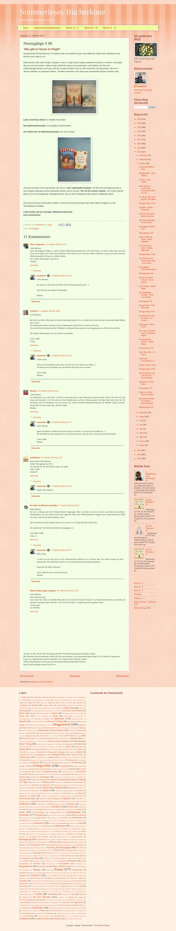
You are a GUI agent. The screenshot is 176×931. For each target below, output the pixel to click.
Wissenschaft (54, 911)
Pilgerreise (36, 861)
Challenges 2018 (56, 733)
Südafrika (22, 889)
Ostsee (36, 858)
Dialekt (56, 738)
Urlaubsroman (66, 902)
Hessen (68, 785)
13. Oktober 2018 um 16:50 (61, 276)
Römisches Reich (78, 873)
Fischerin (33, 760)
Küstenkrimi (77, 818)
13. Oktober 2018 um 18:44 (49, 311)
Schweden (23, 881)
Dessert (36, 738)
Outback (45, 858)
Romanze (32, 873)
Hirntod (21, 788)
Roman (58, 869)
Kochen (71, 807)
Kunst (69, 815)
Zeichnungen (49, 913)
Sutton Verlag (72, 886)
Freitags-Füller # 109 (147, 203)
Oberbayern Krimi (77, 853)
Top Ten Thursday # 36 (150, 528)
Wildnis (34, 910)
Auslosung (23, 711)
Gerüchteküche (53, 774)
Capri (37, 733)
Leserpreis (52, 823)
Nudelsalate (65, 853)
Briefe (23, 730)
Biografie (22, 721)
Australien (35, 710)
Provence (36, 864)
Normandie (80, 850)
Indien (29, 793)
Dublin (60, 744)
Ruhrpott (48, 873)
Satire (71, 876)
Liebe (80, 823)
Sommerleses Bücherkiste (62, 11)
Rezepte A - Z (139, 598)
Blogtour (25, 728)
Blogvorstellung (35, 728)
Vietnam (60, 905)
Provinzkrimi (50, 864)
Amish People (48, 705)
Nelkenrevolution (38, 847)
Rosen (40, 873)
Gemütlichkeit (41, 774)
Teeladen (34, 891)
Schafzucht (80, 875)
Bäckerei (21, 733)
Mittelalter (45, 837)
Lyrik (56, 831)
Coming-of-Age (30, 736)
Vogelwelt (69, 905)
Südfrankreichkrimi (34, 889)
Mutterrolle (67, 839)
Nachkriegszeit (34, 845)
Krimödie (39, 815)
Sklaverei (35, 883)
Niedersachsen (23, 850)
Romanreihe (77, 870)
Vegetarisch (77, 902)
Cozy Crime (52, 736)
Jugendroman (35, 801)
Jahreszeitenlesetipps (27, 798)
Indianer (21, 793)
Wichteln (76, 908)
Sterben (49, 886)
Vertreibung (50, 905)
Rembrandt (82, 866)
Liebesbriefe (35, 826)
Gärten (37, 782)
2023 (139, 131)
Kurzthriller (64, 818)
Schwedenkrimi (36, 881)
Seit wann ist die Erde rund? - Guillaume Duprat (147, 333)
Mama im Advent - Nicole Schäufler (146, 393)
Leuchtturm (71, 823)
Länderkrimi (64, 831)
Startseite (75, 676)
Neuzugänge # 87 (145, 388)
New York (79, 848)
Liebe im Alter (23, 826)
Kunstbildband (81, 815)
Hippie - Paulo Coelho (147, 365)
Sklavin (43, 883)
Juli (141, 421)
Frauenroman (77, 763)
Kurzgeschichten (40, 818)
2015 (139, 458)
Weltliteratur (59, 908)
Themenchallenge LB (25, 894)
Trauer (80, 897)
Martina (33, 391)
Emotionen (79, 747)
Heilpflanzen (46, 785)
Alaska (56, 700)
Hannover (79, 782)
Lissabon (31, 829)
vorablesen (24, 918)
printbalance (35, 458)
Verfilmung (22, 905)
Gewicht (80, 774)
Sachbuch (35, 875)
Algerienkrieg (65, 700)
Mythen (33, 842)
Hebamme (35, 785)
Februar (142, 441)
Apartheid (31, 708)
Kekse (82, 801)
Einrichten (42, 747)
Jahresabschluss (66, 796)
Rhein (48, 870)
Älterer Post (122, 676)
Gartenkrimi (42, 769)
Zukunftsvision (61, 913)
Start (25, 27)
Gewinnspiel (45, 777)
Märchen (53, 842)
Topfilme (61, 897)
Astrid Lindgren (56, 708)
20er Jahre (34, 697)
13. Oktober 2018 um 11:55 (56, 244)
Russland (57, 873)
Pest (20, 861)
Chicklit (66, 733)
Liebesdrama (46, 826)
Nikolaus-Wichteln (44, 850)
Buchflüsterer (58, 730)
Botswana (57, 728)
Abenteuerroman (47, 697)
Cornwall (42, 736)
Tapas (82, 889)
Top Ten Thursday (42, 897)
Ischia (72, 793)
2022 (139, 136)
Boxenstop (65, 728)
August (142, 417)
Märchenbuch (65, 842)
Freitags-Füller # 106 (147, 369)
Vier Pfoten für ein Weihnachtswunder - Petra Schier (147, 260)
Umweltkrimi (69, 900)
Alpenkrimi (51, 703)
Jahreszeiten (79, 796)
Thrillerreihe (52, 894)
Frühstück (76, 766)
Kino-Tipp (61, 804)
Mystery (75, 839)
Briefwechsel (32, 730)
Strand (56, 886)
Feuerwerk (74, 757)
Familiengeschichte (58, 755)
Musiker (46, 839)
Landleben (22, 820)
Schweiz (47, 881)
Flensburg (42, 760)
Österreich (57, 919)
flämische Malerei (43, 916)
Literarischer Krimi (44, 829)
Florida (49, 760)
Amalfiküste (23, 705)
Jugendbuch (66, 798)
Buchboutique (44, 730)
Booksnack (47, 728)
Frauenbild (55, 763)
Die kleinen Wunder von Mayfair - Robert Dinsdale (146, 401)
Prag (81, 861)
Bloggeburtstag (71, 721)
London (74, 829)
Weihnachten (38, 907)
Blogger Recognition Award (41, 725)
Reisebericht (41, 866)
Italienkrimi (53, 796)
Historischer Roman (52, 787)
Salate (55, 876)
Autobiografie (67, 711)
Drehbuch (41, 741)
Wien (84, 908)
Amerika (34, 705)
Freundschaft (64, 766)
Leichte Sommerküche (59, 820)
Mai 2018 (36, 834)
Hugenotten (35, 790)
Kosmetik (22, 809)
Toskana (71, 897)
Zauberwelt (38, 913)
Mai (141, 429)
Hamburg (46, 782)
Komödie (81, 807)
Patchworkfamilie (69, 858)
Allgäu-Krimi (32, 703)
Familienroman (25, 757)
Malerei (62, 834)
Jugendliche (79, 798)
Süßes (67, 889)
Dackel (76, 736)
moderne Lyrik (78, 916)
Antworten (34, 265)
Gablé (23, 769)
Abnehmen (70, 697)
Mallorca (71, 834)
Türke (53, 900)
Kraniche (31, 809)
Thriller (38, 894)
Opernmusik (53, 855)
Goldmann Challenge (57, 780)
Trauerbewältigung (25, 900)
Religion (74, 866)
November (143, 159)
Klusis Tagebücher (37, 244)
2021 (139, 140)
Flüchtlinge (70, 760)
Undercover (80, 900)
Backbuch (78, 711)
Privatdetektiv (24, 864)
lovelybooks (57, 916)
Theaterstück (79, 891)
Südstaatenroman (57, 889)
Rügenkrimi (23, 876)
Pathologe (81, 858)
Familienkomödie (77, 755)
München (22, 845)
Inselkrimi (56, 793)
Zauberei (29, 913)
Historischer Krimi (33, 788)
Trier (46, 900)
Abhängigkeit (60, 697)
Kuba (55, 815)
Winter (42, 910)
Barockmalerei (44, 713)
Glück (33, 780)
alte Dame (72, 913)
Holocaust (80, 788)
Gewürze (57, 777)
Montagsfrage (25, 839)
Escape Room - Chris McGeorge (147, 306)
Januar (142, 445)
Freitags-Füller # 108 (147, 254)
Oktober (142, 163)
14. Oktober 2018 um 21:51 (51, 458)
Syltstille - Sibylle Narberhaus (146, 208)
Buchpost (71, 730)
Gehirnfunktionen (67, 771)
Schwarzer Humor (76, 878)
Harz (27, 785)
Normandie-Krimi (24, 853)
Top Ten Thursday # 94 (150, 552)
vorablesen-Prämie (42, 919)
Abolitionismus (81, 697)
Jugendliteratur (23, 801)
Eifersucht (32, 747)
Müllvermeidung (78, 842)
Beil (36, 716)
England (22, 749)
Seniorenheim (78, 881)
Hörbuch (80, 791)
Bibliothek (37, 719)
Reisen (64, 866)
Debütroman (27, 738)
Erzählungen (60, 752)
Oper (44, 855)
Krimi (22, 812)
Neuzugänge (34, 229)
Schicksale (22, 878)
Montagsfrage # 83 (146, 348)
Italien (33, 796)
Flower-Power (58, 760)
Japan (42, 799)
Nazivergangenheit (25, 847)
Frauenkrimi (65, 763)
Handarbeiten (68, 782)
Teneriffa (55, 891)
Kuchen (62, 815)
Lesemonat (38, 823)
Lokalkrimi (65, 829)
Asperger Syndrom (42, 708)
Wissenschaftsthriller (69, 910)
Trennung (38, 900)
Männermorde (42, 842)
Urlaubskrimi (43, 902)
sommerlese (41, 276)
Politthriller (63, 861)
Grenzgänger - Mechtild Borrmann (147, 268)
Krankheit (40, 809)
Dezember (143, 155)
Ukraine (59, 900)
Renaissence (25, 870)
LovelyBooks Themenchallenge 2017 (39, 831)
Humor (45, 790)
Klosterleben (45, 807)
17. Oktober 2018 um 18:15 (68, 505)
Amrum (59, 705)
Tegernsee (45, 891)
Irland (65, 793)
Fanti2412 (34, 311)
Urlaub (33, 902)
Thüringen (65, 894)
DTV (68, 736)
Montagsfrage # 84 (146, 273)
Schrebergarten (61, 878)
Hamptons (57, 782)
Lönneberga (75, 831)
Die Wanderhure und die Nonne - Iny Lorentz (147, 318)
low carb (68, 916)
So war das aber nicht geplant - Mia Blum (147, 198)
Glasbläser (80, 777)
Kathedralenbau (65, 801)
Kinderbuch (24, 804)
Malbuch (54, 834)
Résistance (66, 873)
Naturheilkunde (67, 845)
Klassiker (71, 804)
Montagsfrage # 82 (146, 407)
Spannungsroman (76, 883)
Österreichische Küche (72, 919)
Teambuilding (23, 891)
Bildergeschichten (77, 719)
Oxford (53, 858)
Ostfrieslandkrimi (25, 858)
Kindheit (51, 804)
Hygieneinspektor (68, 790)
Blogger (81, 721)
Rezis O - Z (109, 27)
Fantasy (51, 757)
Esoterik (70, 752)
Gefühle (37, 771)
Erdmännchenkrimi (57, 749)
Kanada (46, 801)
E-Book (79, 744)
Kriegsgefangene (68, 809)
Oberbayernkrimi (24, 855)
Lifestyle (21, 829)
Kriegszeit (79, 809)
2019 (139, 148)
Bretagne (83, 728)
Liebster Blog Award (77, 826)
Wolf (21, 913)
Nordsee (56, 850)
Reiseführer (53, 866)
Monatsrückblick (77, 837)
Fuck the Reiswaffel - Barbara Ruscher (147, 215)
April (141, 433)
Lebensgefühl (34, 820)
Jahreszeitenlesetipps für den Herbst (147, 221)
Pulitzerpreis (79, 864)
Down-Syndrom (30, 741)
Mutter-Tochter (56, 839)
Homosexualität (24, 790)
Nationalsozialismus (52, 845)
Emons (67, 747)
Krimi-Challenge (38, 812)
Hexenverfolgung (78, 785)
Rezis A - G (72, 27)
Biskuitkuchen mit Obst (37, 721)
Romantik (22, 873)
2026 (139, 119)
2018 (139, 152)
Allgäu (21, 703)
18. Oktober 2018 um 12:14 (67, 591)
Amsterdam (69, 705)
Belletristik (45, 716)
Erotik (21, 752)
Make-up (45, 834)
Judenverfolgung (53, 799)
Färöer (84, 766)
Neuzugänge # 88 (145, 301)
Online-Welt (36, 855)
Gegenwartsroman (50, 772)
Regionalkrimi (25, 866)
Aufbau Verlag (69, 708)
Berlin (55, 716)
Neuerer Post (27, 676)
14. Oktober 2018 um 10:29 (48, 391)
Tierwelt (25, 897)
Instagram (138, 594)
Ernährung (79, 749)
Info (35, 793)
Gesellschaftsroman (68, 774)
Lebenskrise (45, 820)
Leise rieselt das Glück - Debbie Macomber (146, 248)
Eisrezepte (51, 747)
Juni (141, 425)
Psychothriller (64, 864)
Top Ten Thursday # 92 (150, 502)
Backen (22, 713)
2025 (139, 123)
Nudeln (56, 853)
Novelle (48, 853)
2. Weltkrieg (23, 697)
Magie (28, 834)
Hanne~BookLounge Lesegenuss (43, 591)
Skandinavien (23, 884)
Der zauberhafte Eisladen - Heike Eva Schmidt (146, 295)
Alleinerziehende (78, 700)
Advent (24, 700)
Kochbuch (56, 806)
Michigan (22, 837)
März (141, 437)
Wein (50, 908)
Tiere (73, 894)
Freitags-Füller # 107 (147, 312)
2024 (139, 127)
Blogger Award (24, 725)
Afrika (48, 700)
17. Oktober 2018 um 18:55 (61, 486)
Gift (72, 777)
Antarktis (22, 708)
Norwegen (37, 853)
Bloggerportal (61, 724)
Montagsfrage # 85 (146, 233)
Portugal (73, 861)
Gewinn (22, 777)
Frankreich (35, 763)
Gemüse (31, 774)
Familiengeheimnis (40, 755)
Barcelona (33, 713)
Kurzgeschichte (26, 818)
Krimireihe (24, 815)
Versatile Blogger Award (36, 905)
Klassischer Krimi (32, 807)
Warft (84, 905)
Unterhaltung (23, 902)
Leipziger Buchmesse (76, 820)
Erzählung (49, 752)
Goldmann (42, 780)
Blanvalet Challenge (55, 721)
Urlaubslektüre (53, 902)
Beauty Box (24, 716)
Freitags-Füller (42, 765)
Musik (39, 839)
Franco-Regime (81, 760)
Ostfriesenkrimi (66, 856)
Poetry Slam (52, 861)
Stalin (33, 886)
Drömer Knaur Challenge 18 (46, 744)
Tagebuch (74, 889)
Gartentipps (53, 769)
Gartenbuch (31, 769)
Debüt (83, 736)
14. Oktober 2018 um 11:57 (60, 422)
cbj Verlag (29, 916)
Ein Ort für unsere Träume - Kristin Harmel (146, 279)
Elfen (60, 747)
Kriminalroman (73, 812)
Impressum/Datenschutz (47, 27)
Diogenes (74, 738)
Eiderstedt (22, 747)
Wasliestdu (25, 908)
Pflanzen (27, 861)
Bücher (29, 733)
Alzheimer (79, 703)
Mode (55, 837)
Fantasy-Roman (63, 757)
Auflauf (81, 708)
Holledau (71, 788)
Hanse (21, 785)
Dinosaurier (64, 738)
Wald (77, 905)
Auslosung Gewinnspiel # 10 (146, 359)
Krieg (58, 809)
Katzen (75, 801)
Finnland (24, 760)
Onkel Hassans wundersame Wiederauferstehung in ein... (147, 189)
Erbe (47, 749)
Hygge (58, 790)
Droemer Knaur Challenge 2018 (60, 741)
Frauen (45, 763)
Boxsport (74, 728)
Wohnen (81, 910)
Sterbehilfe (40, 886)
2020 (139, 144)
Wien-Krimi (25, 910)
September (143, 412)
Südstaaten (45, 889)
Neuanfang (51, 848)
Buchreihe (79, 730)
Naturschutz (79, 845)
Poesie (44, 861)
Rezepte (37, 869)
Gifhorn (65, 777)
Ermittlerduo (70, 749)
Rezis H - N (91, 27)
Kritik (49, 815)
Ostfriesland (79, 856)
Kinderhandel (41, 804)
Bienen (47, 719)
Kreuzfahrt (50, 809)
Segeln (55, 881)
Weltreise (68, 908)
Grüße (30, 782)
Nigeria (33, 850)
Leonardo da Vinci (25, 823)
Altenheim (62, 702)
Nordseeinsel (68, 850)
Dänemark (68, 744)
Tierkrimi (82, 894)
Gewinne (33, 777)
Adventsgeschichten (36, 700)
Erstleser (40, 752)
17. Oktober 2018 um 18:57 (61, 550)
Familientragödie (40, 757)
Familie (79, 752)
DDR (60, 736)
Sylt (80, 886)
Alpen (42, 702)
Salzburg (63, 875)
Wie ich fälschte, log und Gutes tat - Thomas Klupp (147, 375)
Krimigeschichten (55, 812)
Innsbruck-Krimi (45, 793)
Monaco (64, 837)
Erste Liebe (30, 752)
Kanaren (54, 801)
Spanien (65, 884)
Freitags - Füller (24, 766)
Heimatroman (58, 785)
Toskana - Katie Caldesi (145, 181)
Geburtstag (62, 769)
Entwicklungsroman (36, 749)
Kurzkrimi (53, 818)
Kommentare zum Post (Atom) (41, 682)
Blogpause (82, 725)
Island (79, 793)
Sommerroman (54, 884)
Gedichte (72, 769)
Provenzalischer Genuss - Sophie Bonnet (146, 341)
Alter (70, 703)
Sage (47, 875)
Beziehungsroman (24, 719)
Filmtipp (83, 757)
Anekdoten (80, 705)
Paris (59, 858)
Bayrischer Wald (78, 713)
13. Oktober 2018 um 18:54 (61, 356)
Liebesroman (59, 825)
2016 (139, 454)
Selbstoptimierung (65, 881)
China (74, 733)
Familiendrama (24, 755)
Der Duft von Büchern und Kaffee (43, 505)
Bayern (54, 713)
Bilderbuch (59, 718)
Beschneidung (68, 716)
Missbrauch (33, 837)
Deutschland (46, 738)
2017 (139, 450)
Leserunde (61, 823)
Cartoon (45, 733)
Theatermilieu (66, 891)
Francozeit (24, 763)
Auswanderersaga (46, 710)
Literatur (55, 829)
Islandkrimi (23, 796)
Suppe (63, 886)
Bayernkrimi (66, 713)
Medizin (80, 834)
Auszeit (56, 710)
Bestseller (80, 716)
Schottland (48, 878)
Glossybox (23, 780)
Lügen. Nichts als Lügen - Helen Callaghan (145, 239)
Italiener (43, 796)
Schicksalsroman (35, 878)
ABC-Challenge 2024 (142, 608)
